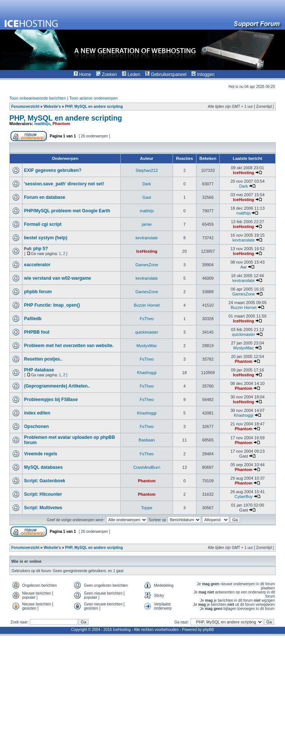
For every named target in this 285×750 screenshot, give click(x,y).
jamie (147, 224)
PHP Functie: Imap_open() (52, 305)
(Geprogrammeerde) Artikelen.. (57, 386)
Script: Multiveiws (43, 507)
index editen (37, 413)
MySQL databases (43, 467)
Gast (146, 197)
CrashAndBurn (146, 467)
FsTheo (147, 318)
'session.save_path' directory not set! (64, 183)
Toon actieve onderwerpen (93, 98)
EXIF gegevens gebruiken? (52, 170)
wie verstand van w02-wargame (57, 278)
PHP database (39, 370)
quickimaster (146, 332)
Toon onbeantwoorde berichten (37, 98)
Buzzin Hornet (147, 305)
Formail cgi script (43, 224)
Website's (52, 106)
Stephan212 (147, 170)
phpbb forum (38, 291)
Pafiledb (33, 318)
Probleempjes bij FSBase (51, 399)
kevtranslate (147, 238)
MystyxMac (146, 345)
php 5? (40, 248)
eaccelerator (37, 264)
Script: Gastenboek (44, 480)
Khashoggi (146, 372)
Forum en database (44, 197)
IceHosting (243, 172)
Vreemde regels (40, 453)
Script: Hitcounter (43, 494)
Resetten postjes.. (43, 359)
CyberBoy (243, 496)
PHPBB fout (37, 332)
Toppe (146, 507)
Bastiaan (147, 440)
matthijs (42, 123)
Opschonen (36, 426)
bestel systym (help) (45, 237)
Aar (243, 267)
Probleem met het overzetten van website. (69, 345)
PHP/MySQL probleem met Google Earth (67, 210)
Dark (146, 184)
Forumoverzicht (25, 106)
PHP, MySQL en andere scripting (94, 106)
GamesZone (146, 264)
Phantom (61, 123)
